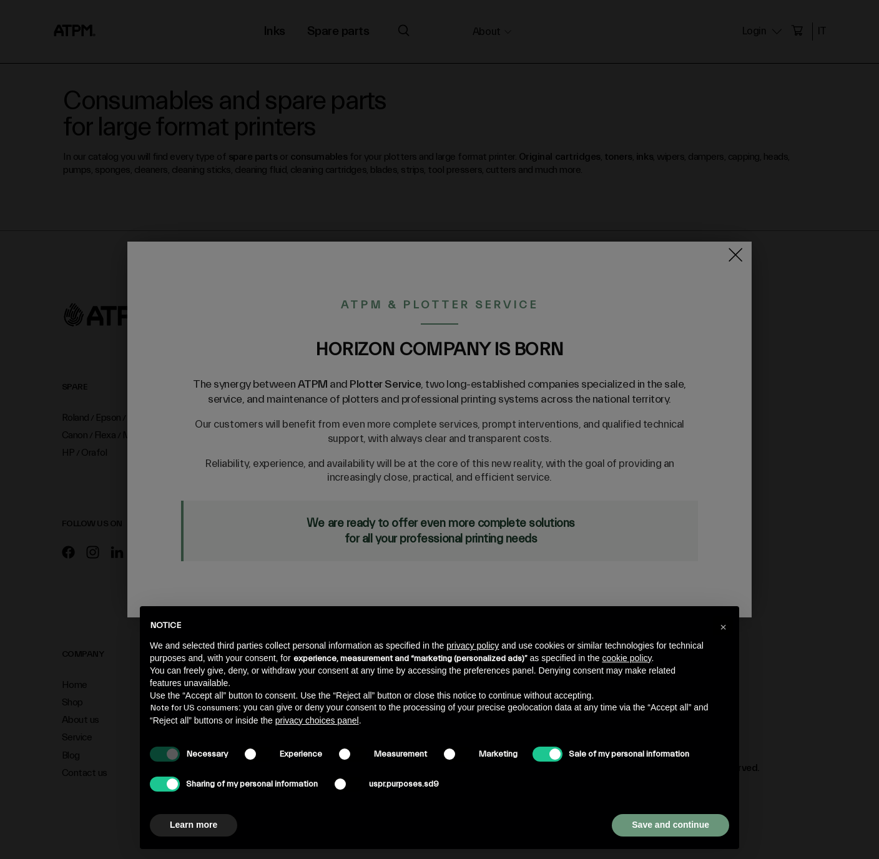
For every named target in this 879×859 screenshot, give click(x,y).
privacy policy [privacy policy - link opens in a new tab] (472, 645)
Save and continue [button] (670, 825)
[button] (723, 626)
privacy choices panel (317, 720)
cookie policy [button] (626, 658)
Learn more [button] (193, 825)
